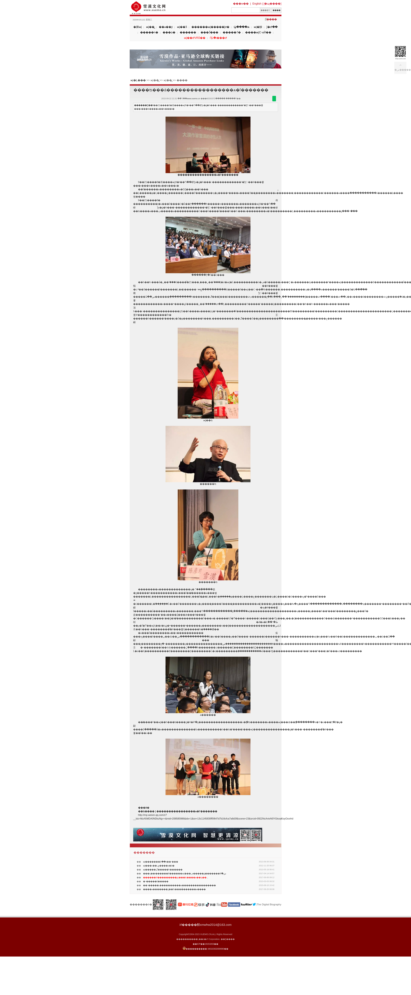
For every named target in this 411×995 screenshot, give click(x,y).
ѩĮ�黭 (258, 26)
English (256, 3)
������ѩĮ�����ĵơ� (210, 26)
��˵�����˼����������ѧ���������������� (179, 885)
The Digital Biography (269, 904)
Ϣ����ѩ (241, 26)
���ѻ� (169, 32)
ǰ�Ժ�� (272, 26)
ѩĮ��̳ (150, 26)
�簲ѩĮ (137, 26)
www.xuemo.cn (193, 98)
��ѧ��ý (166, 26)
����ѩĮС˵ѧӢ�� (258, 32)
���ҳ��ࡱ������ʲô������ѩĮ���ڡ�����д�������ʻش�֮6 (184, 873)
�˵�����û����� (156, 881)
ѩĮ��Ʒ (182, 26)
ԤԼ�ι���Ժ (218, 37)
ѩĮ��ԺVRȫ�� (194, 37)
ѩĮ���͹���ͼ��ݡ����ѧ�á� (159, 865)
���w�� (241, 3)
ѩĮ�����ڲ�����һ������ (163, 869)
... (175, 877)
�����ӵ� (149, 32)
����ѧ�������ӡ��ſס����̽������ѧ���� (174, 889)
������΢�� (274, 98)
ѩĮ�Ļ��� (138, 80)
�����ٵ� (232, 32)
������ (188, 32)
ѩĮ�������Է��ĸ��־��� (160, 862)
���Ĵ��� (209, 32)
